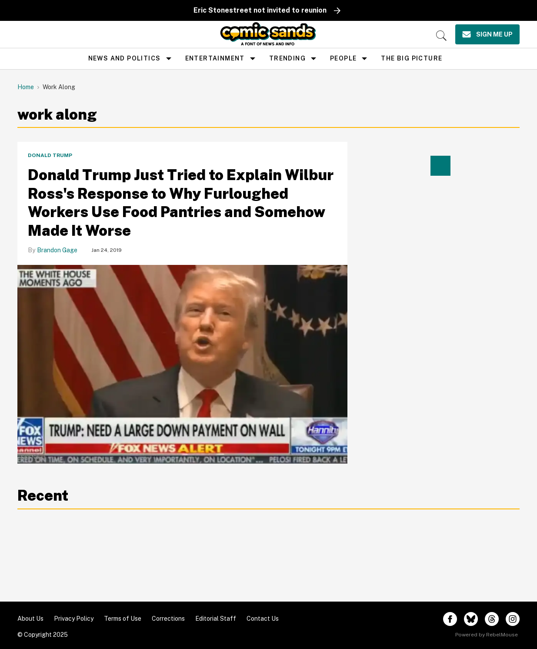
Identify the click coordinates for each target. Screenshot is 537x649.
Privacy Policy (73, 618)
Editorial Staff (215, 618)
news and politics (124, 58)
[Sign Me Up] (487, 34)
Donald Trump (50, 155)
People (343, 58)
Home (25, 87)
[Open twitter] (471, 619)
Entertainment (215, 58)
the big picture (411, 58)
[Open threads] (492, 619)
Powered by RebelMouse (486, 635)
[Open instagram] (513, 619)
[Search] (441, 36)
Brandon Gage (57, 250)
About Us (30, 618)
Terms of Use (122, 618)
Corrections (168, 618)
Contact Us (263, 618)
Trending (287, 58)
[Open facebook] (450, 619)
